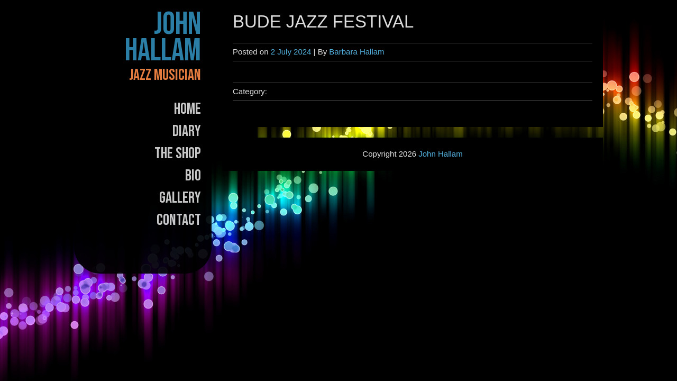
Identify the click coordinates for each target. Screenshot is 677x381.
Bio (193, 175)
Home (187, 109)
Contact (179, 220)
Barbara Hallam (356, 51)
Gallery (180, 197)
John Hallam (163, 37)
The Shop (177, 153)
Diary (186, 131)
